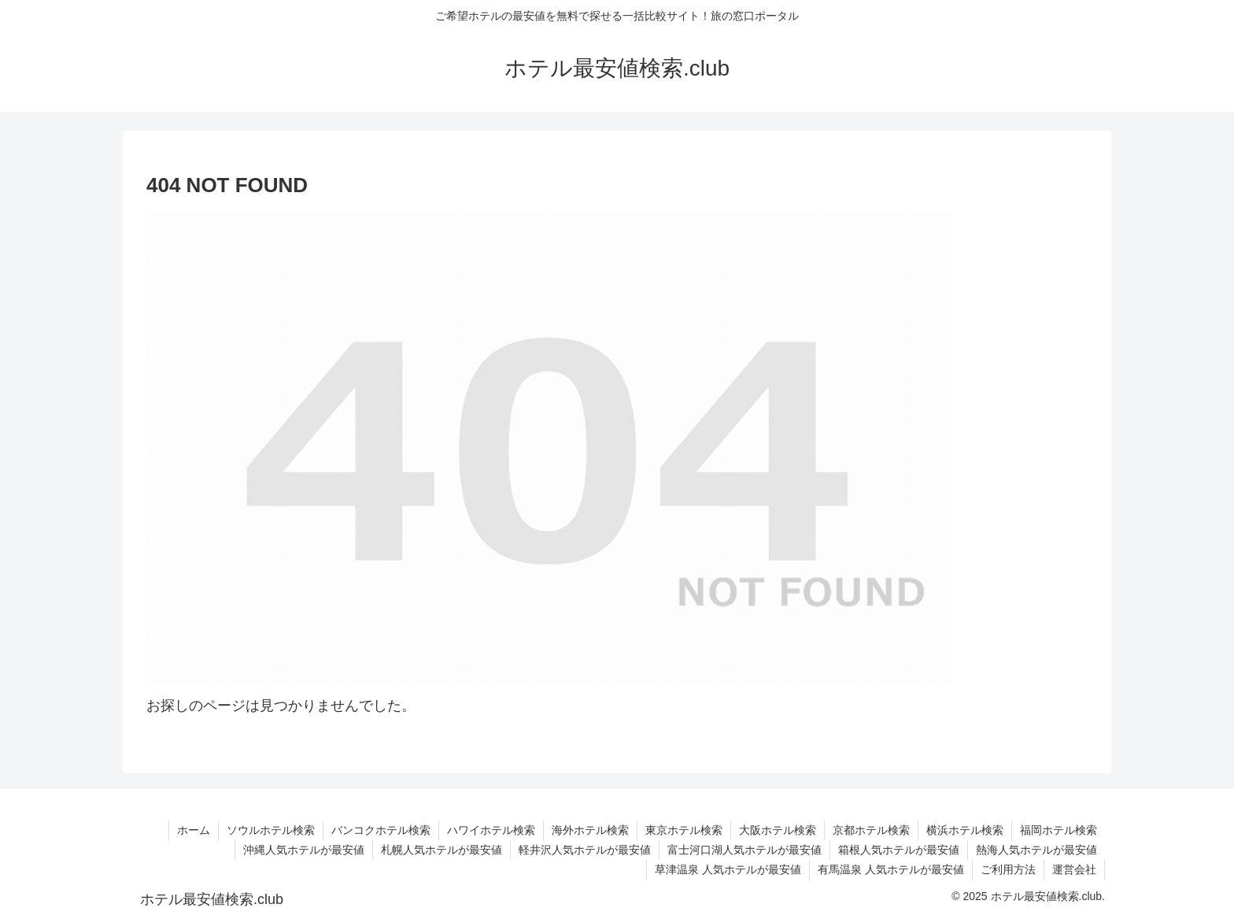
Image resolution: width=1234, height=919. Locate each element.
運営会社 (1074, 869)
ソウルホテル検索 (271, 830)
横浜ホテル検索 (964, 830)
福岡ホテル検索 (1058, 830)
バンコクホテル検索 (380, 830)
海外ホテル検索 (590, 830)
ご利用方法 (1008, 869)
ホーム (193, 830)
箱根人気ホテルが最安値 (898, 849)
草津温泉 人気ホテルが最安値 (728, 869)
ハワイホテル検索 (491, 830)
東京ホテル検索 (683, 830)
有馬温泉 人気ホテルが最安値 (891, 869)
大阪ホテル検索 (777, 830)
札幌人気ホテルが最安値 (441, 849)
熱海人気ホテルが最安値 (1036, 849)
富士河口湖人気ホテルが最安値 (744, 849)
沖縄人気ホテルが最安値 (303, 849)
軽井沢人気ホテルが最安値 (585, 849)
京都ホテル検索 (871, 830)
